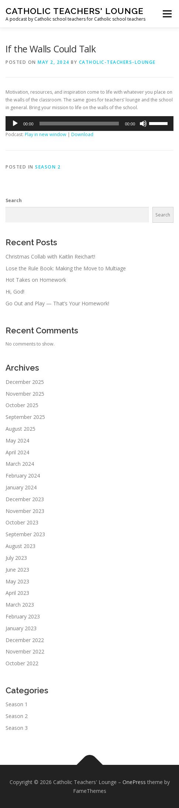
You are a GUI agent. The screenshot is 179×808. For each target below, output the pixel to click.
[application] (89, 123)
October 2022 (22, 663)
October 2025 (22, 405)
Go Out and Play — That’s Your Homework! (57, 303)
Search (14, 200)
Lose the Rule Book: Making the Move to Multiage (66, 268)
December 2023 (25, 499)
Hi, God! (15, 291)
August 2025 (20, 428)
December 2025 (25, 381)
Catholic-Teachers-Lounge (117, 62)
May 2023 (17, 581)
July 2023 (16, 557)
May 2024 (17, 440)
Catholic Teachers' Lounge (75, 11)
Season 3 (17, 727)
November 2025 (25, 393)
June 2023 (17, 569)
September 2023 (25, 534)
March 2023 (20, 604)
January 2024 (21, 487)
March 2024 (20, 463)
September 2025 (25, 416)
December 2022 (25, 640)
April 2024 (17, 452)
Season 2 (48, 167)
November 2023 (25, 510)
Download (82, 134)
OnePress (134, 782)
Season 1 (17, 704)
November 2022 (25, 651)
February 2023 (23, 616)
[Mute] (143, 123)
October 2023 (22, 522)
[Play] (15, 123)
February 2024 (23, 475)
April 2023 (17, 592)
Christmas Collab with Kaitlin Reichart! (50, 256)
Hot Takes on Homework (36, 279)
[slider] (79, 123)
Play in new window (45, 134)
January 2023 (21, 628)
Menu (167, 14)
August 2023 (20, 545)
